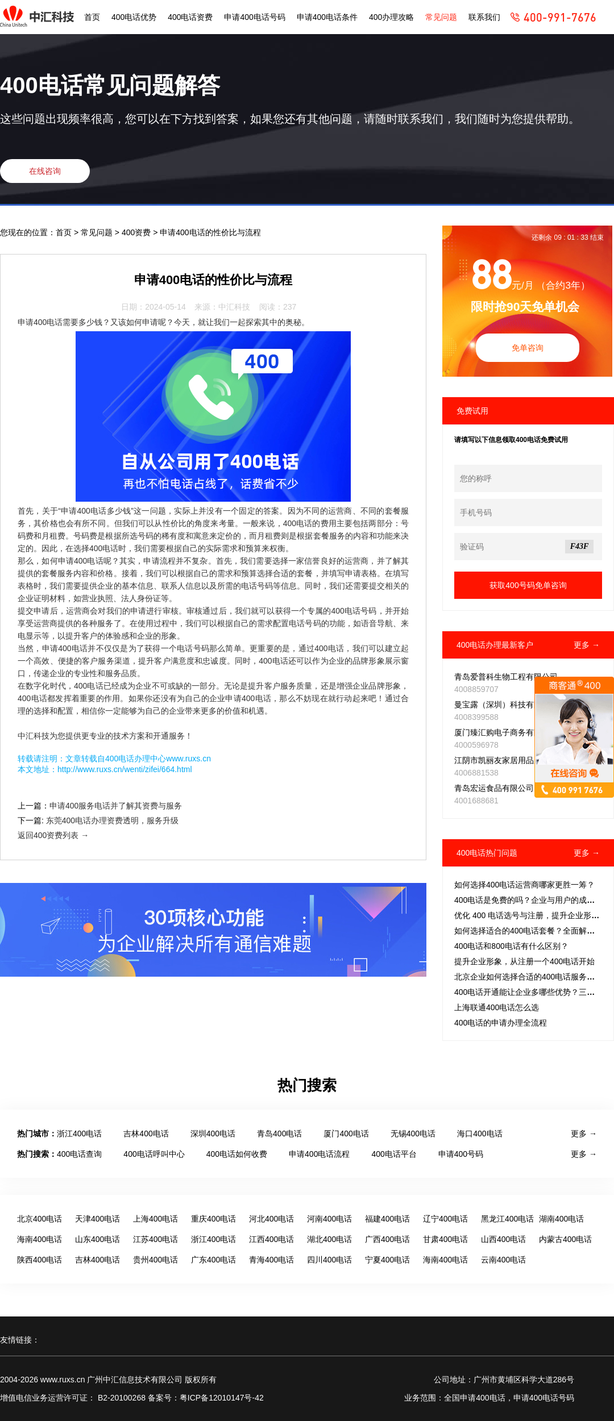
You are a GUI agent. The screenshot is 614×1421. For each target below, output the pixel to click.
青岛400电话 (279, 1133)
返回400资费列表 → (53, 835)
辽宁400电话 (445, 1218)
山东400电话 (97, 1239)
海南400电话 (39, 1239)
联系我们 (484, 17)
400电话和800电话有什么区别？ (511, 946)
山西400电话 (503, 1239)
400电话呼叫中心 (153, 1154)
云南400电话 (503, 1259)
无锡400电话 (413, 1133)
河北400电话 (271, 1218)
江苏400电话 (155, 1239)
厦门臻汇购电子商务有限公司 (506, 732)
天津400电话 (97, 1218)
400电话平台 (393, 1154)
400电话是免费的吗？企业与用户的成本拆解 (532, 900)
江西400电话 (271, 1239)
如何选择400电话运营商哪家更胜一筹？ (524, 884)
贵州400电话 (155, 1259)
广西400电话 (387, 1239)
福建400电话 (387, 1218)
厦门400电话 (345, 1133)
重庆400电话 (213, 1218)
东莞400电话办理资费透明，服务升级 (112, 820)
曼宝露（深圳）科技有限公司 (506, 704)
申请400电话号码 (254, 17)
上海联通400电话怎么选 (496, 1007)
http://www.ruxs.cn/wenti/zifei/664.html (124, 769)
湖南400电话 (561, 1218)
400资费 (137, 232)
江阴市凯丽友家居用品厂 (498, 760)
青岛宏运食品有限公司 (494, 788)
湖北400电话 (329, 1239)
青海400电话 (271, 1259)
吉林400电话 (145, 1133)
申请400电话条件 (327, 17)
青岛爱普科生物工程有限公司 (506, 676)
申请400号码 (460, 1154)
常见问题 (441, 17)
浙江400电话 (79, 1133)
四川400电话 (329, 1259)
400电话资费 (190, 17)
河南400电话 (329, 1218)
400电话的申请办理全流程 (500, 1022)
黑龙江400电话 (507, 1218)
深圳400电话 (212, 1133)
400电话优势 (133, 17)
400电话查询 (79, 1154)
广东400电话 (213, 1259)
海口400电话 (479, 1133)
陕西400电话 (39, 1259)
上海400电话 (155, 1218)
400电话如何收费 (236, 1154)
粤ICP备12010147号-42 (222, 1397)
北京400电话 (39, 1218)
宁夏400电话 (387, 1259)
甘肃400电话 (445, 1239)
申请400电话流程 (319, 1154)
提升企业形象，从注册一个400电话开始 (524, 961)
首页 (92, 17)
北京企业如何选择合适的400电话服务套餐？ (532, 976)
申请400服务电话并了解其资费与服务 (115, 805)
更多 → (587, 644)
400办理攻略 (391, 17)
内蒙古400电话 (565, 1239)
